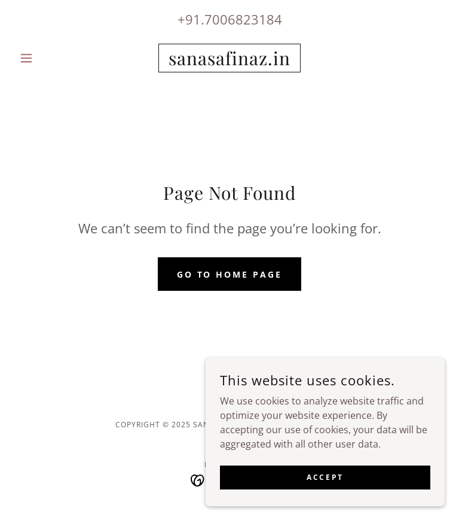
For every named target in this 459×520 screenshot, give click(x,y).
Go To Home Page (230, 274)
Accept (325, 477)
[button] (46, 58)
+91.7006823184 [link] (230, 19)
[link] (229, 61)
